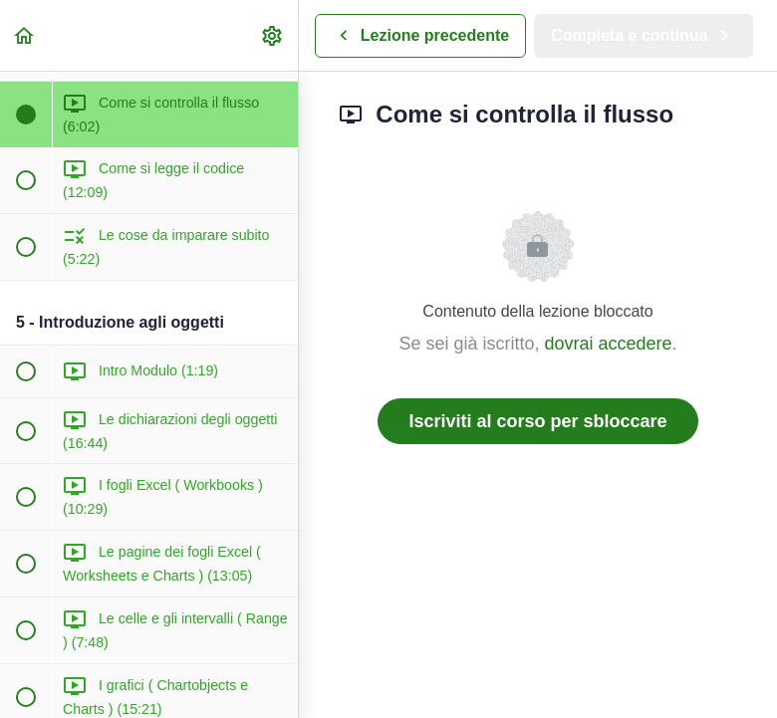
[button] (25, 35)
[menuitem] (273, 35)
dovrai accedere (607, 344)
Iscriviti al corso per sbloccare (537, 421)
